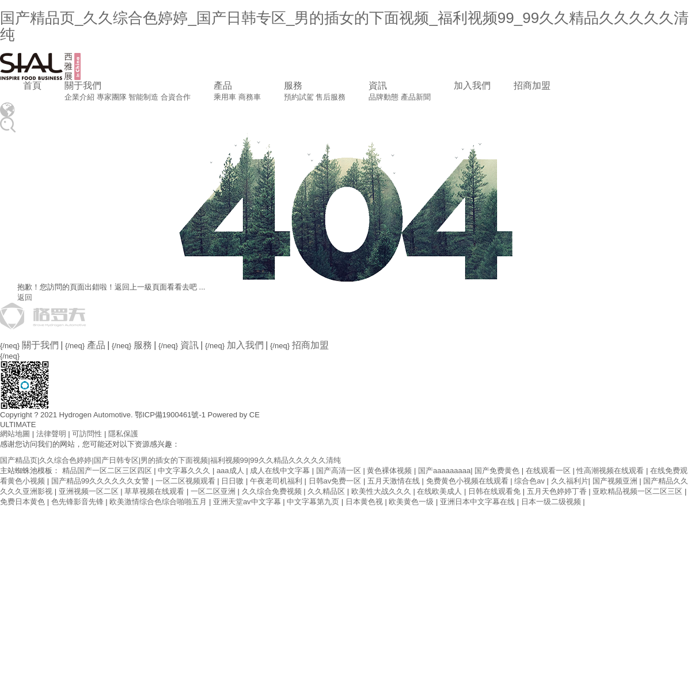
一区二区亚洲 (214, 491)
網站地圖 (15, 433)
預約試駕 (299, 97)
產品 (223, 85)
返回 (24, 297)
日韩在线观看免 (495, 491)
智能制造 (143, 97)
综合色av (530, 481)
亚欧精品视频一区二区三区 (639, 491)
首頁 (32, 85)
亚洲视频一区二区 (90, 491)
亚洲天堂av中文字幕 (248, 501)
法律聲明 (51, 433)
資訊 (378, 85)
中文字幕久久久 (185, 470)
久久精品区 (327, 491)
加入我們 (472, 85)
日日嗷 (233, 481)
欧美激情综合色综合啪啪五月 (159, 501)
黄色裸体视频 (390, 470)
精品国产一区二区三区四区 (108, 470)
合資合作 (176, 97)
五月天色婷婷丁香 (558, 491)
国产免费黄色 (498, 470)
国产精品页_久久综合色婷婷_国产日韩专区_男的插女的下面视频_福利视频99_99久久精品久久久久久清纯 (344, 26)
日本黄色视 (365, 501)
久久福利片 (570, 481)
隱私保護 (123, 433)
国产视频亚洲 (616, 481)
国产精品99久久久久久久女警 (101, 481)
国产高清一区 (339, 470)
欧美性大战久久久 (382, 491)
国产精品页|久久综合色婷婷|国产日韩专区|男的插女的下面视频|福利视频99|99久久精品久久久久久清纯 (170, 460)
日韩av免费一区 (336, 481)
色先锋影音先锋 (78, 501)
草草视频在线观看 (155, 491)
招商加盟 (532, 85)
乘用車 (225, 97)
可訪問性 (87, 433)
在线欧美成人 (440, 491)
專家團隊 (112, 97)
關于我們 (82, 85)
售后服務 (331, 97)
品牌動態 (383, 97)
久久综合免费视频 (273, 491)
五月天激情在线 (394, 481)
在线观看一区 (549, 470)
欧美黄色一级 (412, 501)
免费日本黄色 (23, 501)
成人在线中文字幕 (281, 470)
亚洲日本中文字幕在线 (478, 501)
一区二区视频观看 (186, 481)
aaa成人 (231, 470)
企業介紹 (79, 97)
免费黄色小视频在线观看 (468, 481)
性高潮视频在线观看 (611, 470)
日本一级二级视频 (552, 501)
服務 (293, 85)
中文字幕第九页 (314, 501)
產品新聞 (416, 97)
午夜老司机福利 (277, 481)
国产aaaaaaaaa (444, 470)
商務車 (249, 97)
